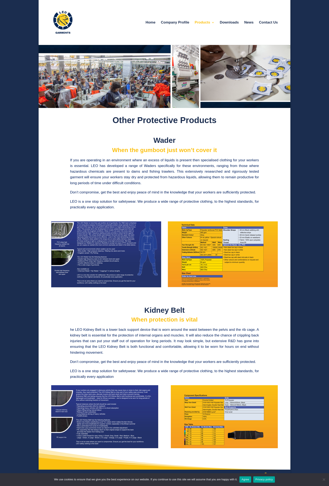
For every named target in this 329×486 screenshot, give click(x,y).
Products (202, 22)
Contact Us (268, 22)
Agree (245, 479)
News (248, 22)
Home (150, 22)
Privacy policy (264, 479)
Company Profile (175, 22)
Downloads (229, 22)
